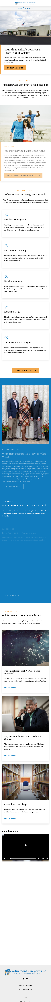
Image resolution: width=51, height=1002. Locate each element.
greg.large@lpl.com (25, 989)
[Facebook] (23, 978)
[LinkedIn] (27, 978)
